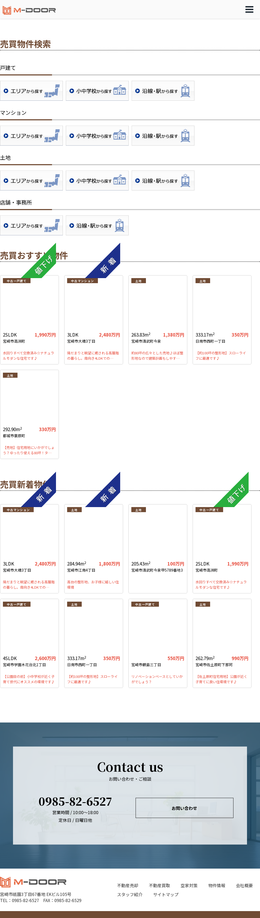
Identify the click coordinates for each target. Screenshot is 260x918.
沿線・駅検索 (163, 91)
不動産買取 (159, 885)
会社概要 (244, 885)
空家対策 (189, 885)
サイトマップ (166, 894)
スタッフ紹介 (129, 894)
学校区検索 (97, 91)
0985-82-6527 (75, 800)
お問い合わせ (184, 808)
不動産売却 (127, 885)
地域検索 (31, 91)
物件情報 (216, 885)
